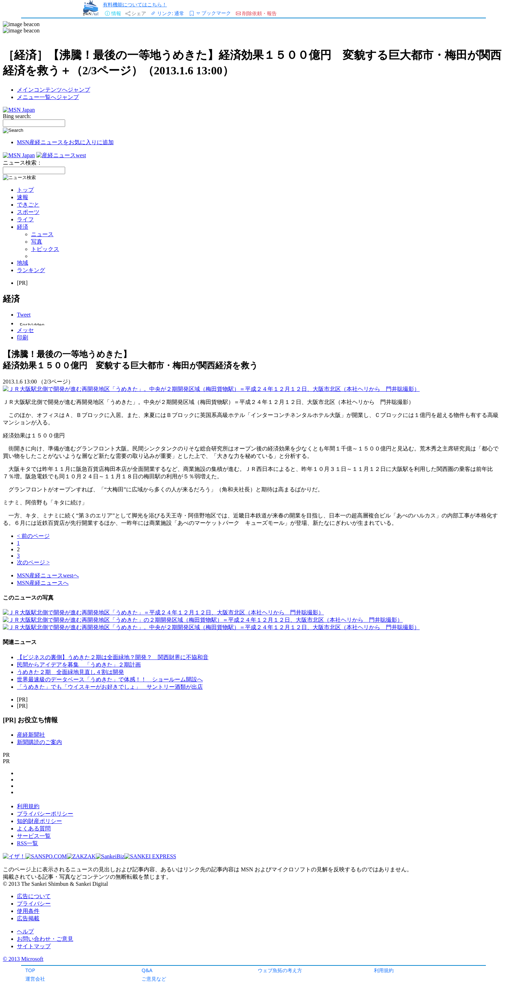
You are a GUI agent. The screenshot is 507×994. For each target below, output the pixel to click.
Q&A (147, 970)
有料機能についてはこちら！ (135, 4)
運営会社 (35, 978)
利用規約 (384, 970)
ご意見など (154, 978)
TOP (30, 970)
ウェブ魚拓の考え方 (280, 970)
